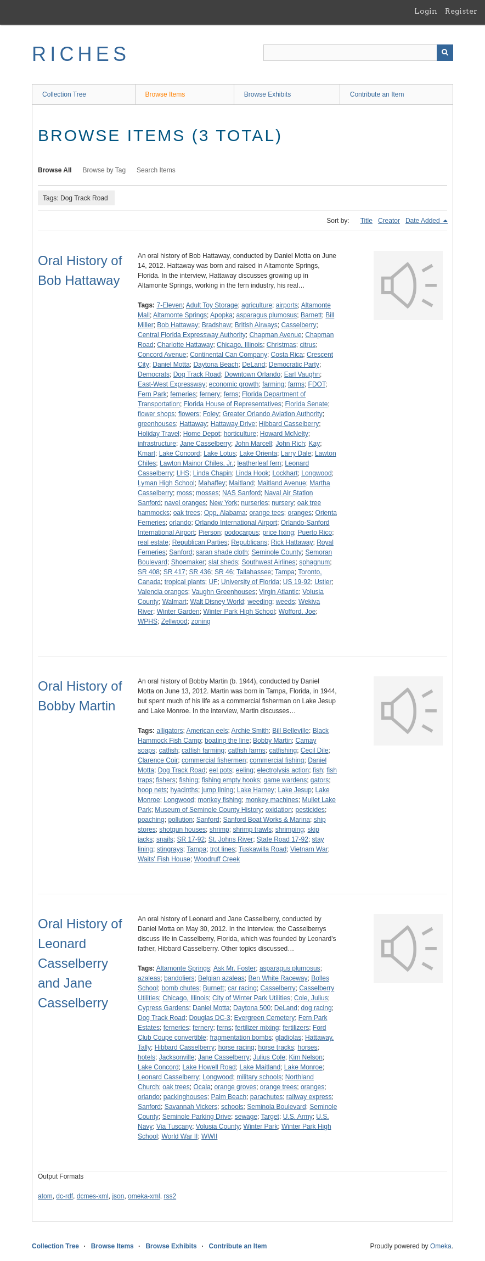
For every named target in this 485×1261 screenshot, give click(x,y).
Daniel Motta (171, 364)
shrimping (289, 829)
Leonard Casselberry (168, 1077)
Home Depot (201, 434)
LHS (183, 473)
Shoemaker (188, 562)
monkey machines (271, 800)
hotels (146, 1057)
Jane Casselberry (205, 443)
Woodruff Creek (217, 859)
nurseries (254, 503)
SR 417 (174, 572)
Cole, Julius (311, 998)
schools (232, 1107)
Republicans (249, 542)
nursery (283, 503)
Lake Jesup (295, 790)
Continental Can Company (228, 354)
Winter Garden (178, 611)
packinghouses (185, 1097)
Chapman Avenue (275, 335)
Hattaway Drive (233, 424)
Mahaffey (211, 483)
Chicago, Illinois (240, 345)
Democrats (154, 374)
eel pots (220, 770)
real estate (153, 542)
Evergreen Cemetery (264, 1018)
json (118, 1196)
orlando (180, 522)
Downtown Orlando (252, 374)
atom (45, 1196)
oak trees (186, 513)
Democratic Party (294, 364)
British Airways (256, 325)
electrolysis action (283, 770)
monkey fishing (219, 800)
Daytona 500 (251, 1008)
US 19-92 (297, 582)
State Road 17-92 (282, 839)
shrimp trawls (252, 829)
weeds (285, 602)
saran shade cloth (222, 552)
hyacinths (184, 790)
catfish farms (247, 750)
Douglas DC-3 (209, 1018)
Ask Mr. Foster (234, 968)
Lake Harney (255, 790)
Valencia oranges (163, 592)
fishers (165, 780)
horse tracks (276, 1047)
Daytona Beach (215, 364)
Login (425, 11)
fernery (210, 394)
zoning (200, 621)
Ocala (201, 1087)
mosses (207, 493)
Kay (314, 443)
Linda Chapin (212, 473)
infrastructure (157, 443)
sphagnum (314, 562)
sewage (246, 1116)
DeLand (253, 364)
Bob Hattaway (177, 325)
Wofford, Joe (297, 611)
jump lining (217, 790)
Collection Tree (64, 94)
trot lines (222, 849)
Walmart (174, 602)
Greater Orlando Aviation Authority (273, 414)
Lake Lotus (220, 453)
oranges (300, 513)
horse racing (236, 1047)
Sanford (180, 552)
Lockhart (285, 473)
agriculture (256, 305)
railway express (309, 1097)
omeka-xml (144, 1196)
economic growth (234, 384)
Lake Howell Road (208, 1067)
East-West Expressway (171, 384)
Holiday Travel (158, 434)
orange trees (278, 1087)
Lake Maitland (259, 1067)
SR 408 (149, 572)
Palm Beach (228, 1097)
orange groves (235, 1087)
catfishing (283, 750)
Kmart (146, 453)
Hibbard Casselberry (289, 424)
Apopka (221, 315)
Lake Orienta (258, 453)
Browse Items (165, 94)
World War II (179, 1136)
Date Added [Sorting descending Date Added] (423, 221)
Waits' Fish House (164, 859)
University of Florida (250, 582)
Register (461, 11)
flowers (188, 414)
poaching (151, 819)
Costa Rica (287, 354)
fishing (188, 780)
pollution (180, 819)
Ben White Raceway (278, 978)
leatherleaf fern (259, 463)
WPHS (147, 621)
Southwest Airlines (268, 562)
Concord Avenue (162, 354)
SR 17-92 (191, 839)
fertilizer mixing (257, 1028)
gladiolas (288, 1037)
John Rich (289, 443)
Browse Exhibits (267, 94)
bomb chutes (180, 988)
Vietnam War (309, 849)
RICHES (81, 54)
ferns (231, 394)
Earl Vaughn (302, 374)
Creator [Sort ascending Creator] (389, 221)
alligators (169, 731)
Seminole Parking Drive (196, 1116)
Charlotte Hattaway (185, 345)
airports (287, 305)
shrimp (219, 829)
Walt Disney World (217, 602)
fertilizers (296, 1028)
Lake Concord (179, 453)
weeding (259, 602)
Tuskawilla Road (263, 849)
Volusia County (218, 1126)
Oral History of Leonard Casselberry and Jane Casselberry (80, 963)
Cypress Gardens (163, 1008)
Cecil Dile (315, 750)
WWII (209, 1136)
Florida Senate (306, 404)
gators (320, 780)
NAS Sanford (241, 493)
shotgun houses (182, 829)
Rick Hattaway (292, 542)
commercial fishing (277, 760)
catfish (168, 750)
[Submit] (445, 52)
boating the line (227, 740)
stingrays (170, 849)
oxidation (279, 810)
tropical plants (185, 582)
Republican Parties (200, 542)
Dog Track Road (197, 374)
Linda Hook (252, 473)
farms (296, 384)
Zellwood (174, 621)
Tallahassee (253, 572)
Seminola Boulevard (276, 1107)
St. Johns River (230, 839)
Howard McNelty (284, 434)
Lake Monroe (303, 1067)
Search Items (156, 170)
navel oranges (185, 503)
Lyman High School (166, 483)
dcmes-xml (93, 1196)
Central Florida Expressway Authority (192, 335)
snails (164, 839)
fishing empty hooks (231, 780)
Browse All (55, 170)
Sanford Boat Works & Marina (266, 819)
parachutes (266, 1097)
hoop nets (152, 790)
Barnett (311, 315)
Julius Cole (269, 1057)
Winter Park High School (239, 611)
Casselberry (298, 325)
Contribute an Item (377, 94)
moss (185, 493)
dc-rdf (64, 1196)
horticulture (240, 434)
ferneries (183, 394)
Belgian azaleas (221, 978)
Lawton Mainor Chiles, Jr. (197, 463)
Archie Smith (250, 731)
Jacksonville (177, 1057)
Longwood (316, 473)
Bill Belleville (290, 731)
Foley (211, 414)
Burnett (213, 988)
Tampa (285, 572)
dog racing (316, 1008)
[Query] (358, 52)
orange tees (266, 513)
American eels (207, 731)
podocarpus (241, 532)
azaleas (149, 978)
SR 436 (200, 572)
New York (224, 503)
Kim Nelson (306, 1057)
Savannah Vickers (191, 1107)
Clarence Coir (158, 760)
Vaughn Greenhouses (224, 592)
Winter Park (261, 1126)
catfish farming (203, 750)
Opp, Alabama (225, 513)
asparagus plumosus (266, 315)
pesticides (310, 810)
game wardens (285, 780)
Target (270, 1116)
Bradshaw (216, 325)
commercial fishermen (214, 760)
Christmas (281, 345)
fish (318, 770)
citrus (307, 345)
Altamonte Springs (180, 315)
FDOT (316, 384)
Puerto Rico (315, 532)
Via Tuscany (174, 1126)
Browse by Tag (104, 170)
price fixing (278, 532)
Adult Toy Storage (212, 305)
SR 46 (224, 572)
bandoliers (179, 978)
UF (212, 582)
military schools (258, 1077)
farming (273, 384)
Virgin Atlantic (279, 592)
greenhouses (157, 424)
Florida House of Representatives (232, 404)
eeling (244, 770)
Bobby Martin (272, 740)
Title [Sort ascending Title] (366, 221)
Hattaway (193, 424)
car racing (242, 988)
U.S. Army (298, 1116)
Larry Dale (296, 453)
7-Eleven (169, 305)
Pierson (210, 532)
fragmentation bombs (241, 1037)
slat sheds (223, 562)
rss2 (169, 1196)
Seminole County (276, 552)
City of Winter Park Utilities (251, 998)
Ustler (322, 582)
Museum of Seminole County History (208, 810)
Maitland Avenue (281, 483)
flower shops (156, 414)
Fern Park (152, 394)
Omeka (441, 1246)
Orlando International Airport (236, 522)
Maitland (241, 483)
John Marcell (253, 443)
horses (308, 1047)
